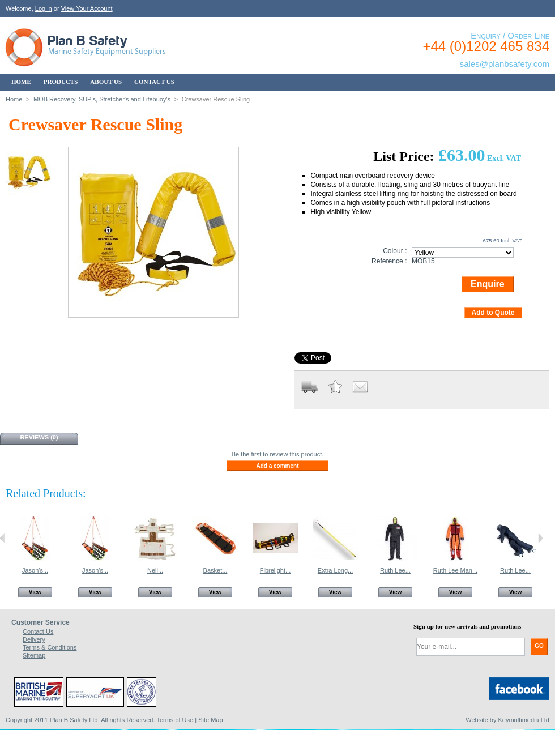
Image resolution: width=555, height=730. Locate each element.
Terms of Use (174, 719)
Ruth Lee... (395, 570)
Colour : (395, 250)
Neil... (155, 570)
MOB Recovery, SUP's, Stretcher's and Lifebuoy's (101, 99)
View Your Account (87, 8)
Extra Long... (335, 570)
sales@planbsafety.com (504, 63)
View (35, 592)
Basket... (215, 570)
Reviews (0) (39, 437)
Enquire (488, 284)
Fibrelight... (275, 570)
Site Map (210, 719)
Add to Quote (493, 313)
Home (14, 99)
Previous (2, 538)
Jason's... (35, 570)
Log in (43, 8)
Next (540, 538)
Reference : (389, 261)
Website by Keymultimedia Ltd (507, 719)
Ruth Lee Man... (455, 570)
